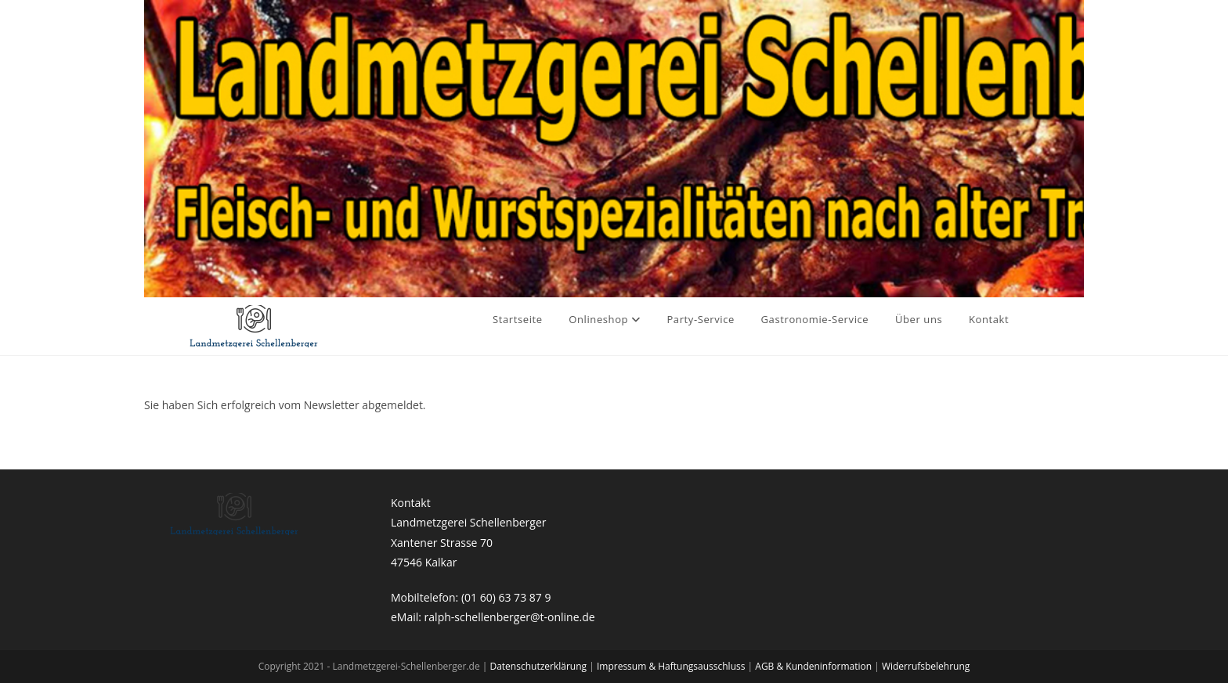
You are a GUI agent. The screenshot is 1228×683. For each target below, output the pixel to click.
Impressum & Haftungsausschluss (672, 666)
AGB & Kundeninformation (814, 666)
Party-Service (700, 319)
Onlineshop (604, 319)
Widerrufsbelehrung (926, 666)
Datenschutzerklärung (539, 666)
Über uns (918, 319)
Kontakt (989, 319)
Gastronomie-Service (815, 319)
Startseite (518, 319)
